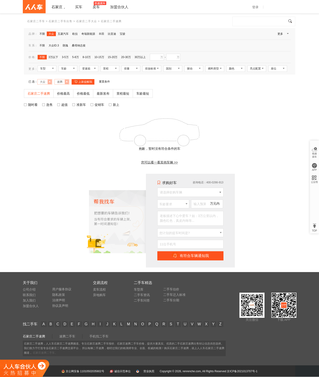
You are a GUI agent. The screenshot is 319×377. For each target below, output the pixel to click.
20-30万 (126, 57)
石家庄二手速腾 (34, 336)
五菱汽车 (63, 33)
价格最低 (83, 93)
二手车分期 (171, 300)
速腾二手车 (67, 336)
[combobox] (173, 204)
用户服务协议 (61, 289)
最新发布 (103, 93)
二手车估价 (171, 289)
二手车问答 (142, 300)
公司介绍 (29, 289)
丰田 (101, 33)
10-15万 (99, 57)
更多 (283, 34)
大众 (51, 33)
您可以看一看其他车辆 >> (159, 162)
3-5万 (65, 57)
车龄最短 (142, 93)
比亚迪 (112, 33)
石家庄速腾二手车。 (45, 352)
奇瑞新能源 (88, 33)
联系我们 (29, 295)
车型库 (138, 289)
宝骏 (122, 33)
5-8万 (75, 57)
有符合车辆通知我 (190, 255)
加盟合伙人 (31, 306)
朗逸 (65, 45)
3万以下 (53, 57)
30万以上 (140, 57)
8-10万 (87, 57)
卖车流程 (99, 289)
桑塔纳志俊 (79, 45)
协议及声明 (60, 305)
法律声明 (58, 300)
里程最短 (123, 93)
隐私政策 (58, 295)
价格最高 (63, 93)
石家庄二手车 (36, 21)
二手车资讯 (142, 295)
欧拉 (75, 33)
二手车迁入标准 (174, 295)
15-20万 (113, 57)
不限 (42, 33)
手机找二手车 (99, 336)
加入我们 (29, 300)
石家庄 (57, 7)
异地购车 (99, 295)
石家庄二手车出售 (60, 21)
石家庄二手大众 (86, 21)
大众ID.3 (54, 45)
